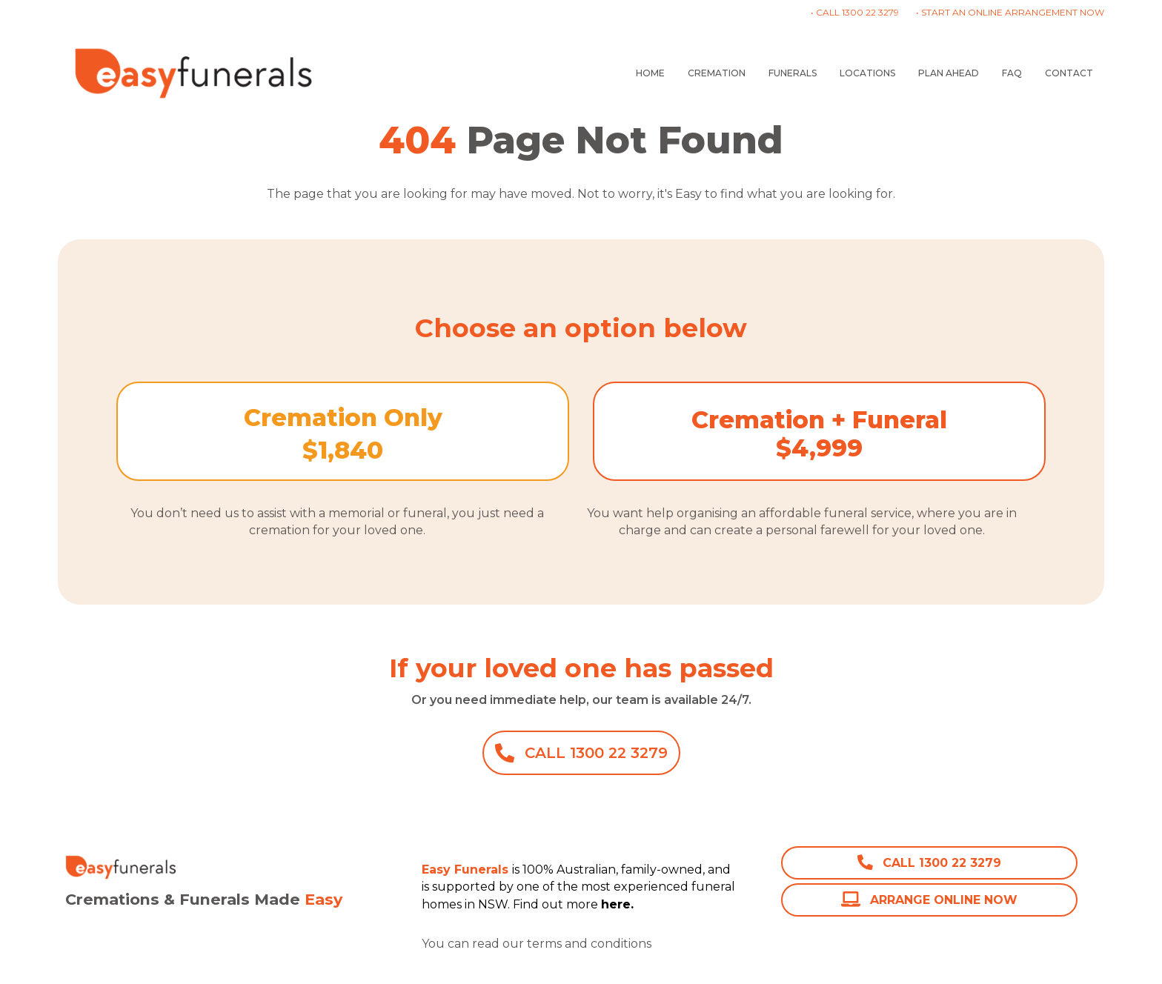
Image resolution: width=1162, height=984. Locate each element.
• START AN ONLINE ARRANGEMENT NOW (1010, 12)
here (616, 904)
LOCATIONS (867, 73)
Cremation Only (343, 417)
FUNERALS (792, 73)
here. (669, 944)
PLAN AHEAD (948, 73)
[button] (581, 753)
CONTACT (1069, 73)
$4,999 (819, 447)
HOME (650, 73)
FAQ (1012, 73)
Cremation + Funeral (819, 419)
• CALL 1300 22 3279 (855, 12)
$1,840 (342, 450)
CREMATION (717, 73)
